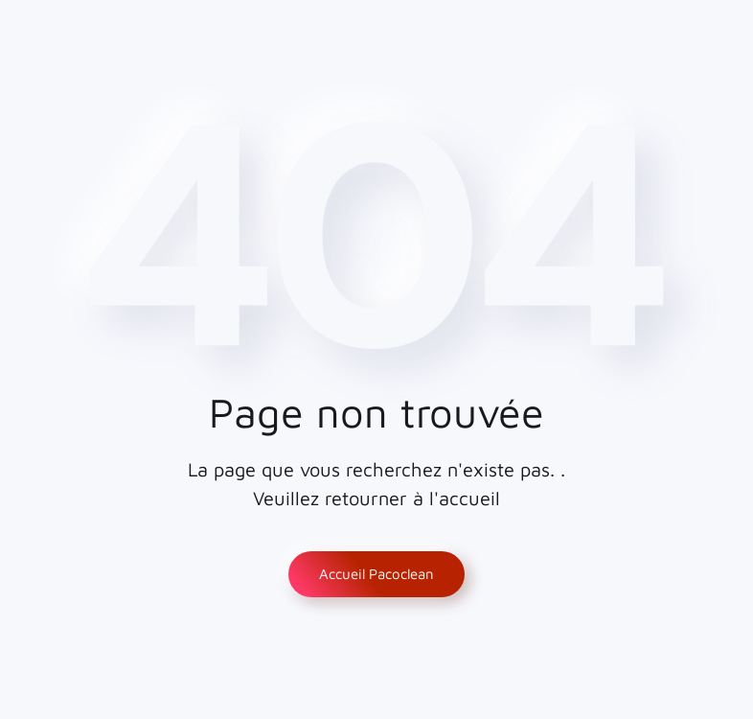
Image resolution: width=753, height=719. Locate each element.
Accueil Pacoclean (376, 574)
